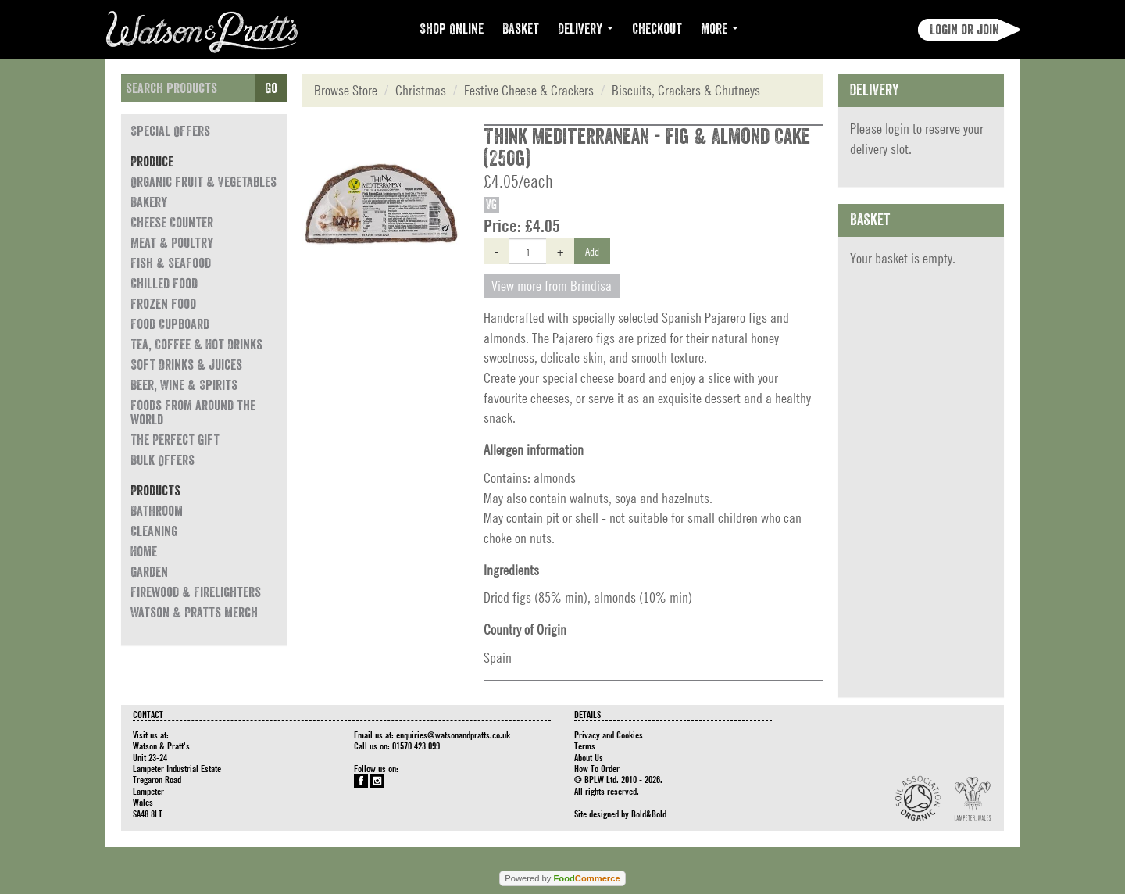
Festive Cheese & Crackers (529, 90)
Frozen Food (163, 304)
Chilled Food (164, 284)
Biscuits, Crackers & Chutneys (686, 90)
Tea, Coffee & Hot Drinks (196, 345)
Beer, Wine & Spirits (184, 385)
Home (143, 552)
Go (271, 88)
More (719, 29)
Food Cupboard (169, 324)
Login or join (964, 30)
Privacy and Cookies (608, 734)
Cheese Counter (171, 223)
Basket (520, 29)
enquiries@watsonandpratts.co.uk (453, 734)
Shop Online (452, 29)
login (897, 128)
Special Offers (170, 131)
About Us (588, 757)
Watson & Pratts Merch (194, 613)
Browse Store (345, 90)
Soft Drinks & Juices (186, 365)
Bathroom (156, 511)
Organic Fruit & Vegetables (203, 182)
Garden (149, 572)
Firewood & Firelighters (195, 592)
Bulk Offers (162, 460)
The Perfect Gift (175, 440)
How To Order (597, 768)
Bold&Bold (648, 813)
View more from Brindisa (551, 285)
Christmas (420, 90)
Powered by (562, 878)
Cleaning (153, 531)
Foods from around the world (192, 413)
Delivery (585, 29)
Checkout (657, 29)
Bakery (148, 202)
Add (592, 251)
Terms (584, 745)
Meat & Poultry (171, 243)
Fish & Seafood (170, 263)
